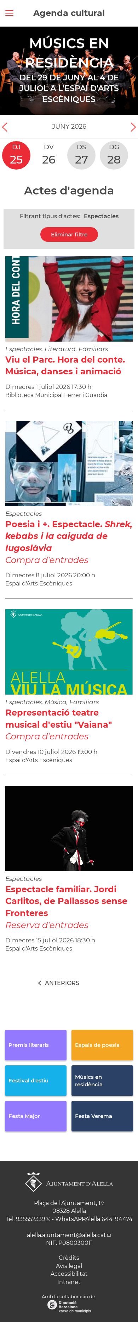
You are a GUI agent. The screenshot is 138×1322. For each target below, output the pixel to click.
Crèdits (69, 1257)
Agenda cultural (69, 13)
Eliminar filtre (69, 234)
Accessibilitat (69, 1273)
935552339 (30, 1219)
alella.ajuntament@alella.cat (66, 1235)
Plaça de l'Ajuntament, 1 (67, 1203)
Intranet (69, 1282)
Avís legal (69, 1266)
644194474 (117, 1219)
